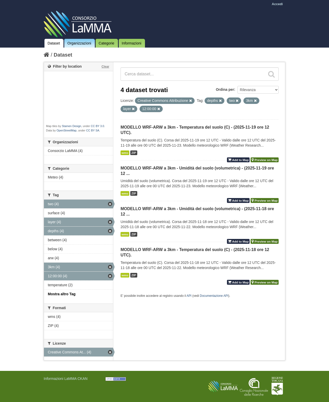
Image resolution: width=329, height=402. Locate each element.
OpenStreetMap (67, 130)
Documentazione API (214, 296)
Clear (105, 66)
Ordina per (225, 89)
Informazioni (131, 43)
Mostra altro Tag (62, 294)
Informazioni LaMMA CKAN (65, 379)
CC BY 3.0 (97, 126)
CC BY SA (92, 130)
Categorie (106, 43)
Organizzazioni (79, 43)
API (189, 296)
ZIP (133, 153)
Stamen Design (71, 126)
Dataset (54, 43)
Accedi (277, 4)
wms (125, 153)
